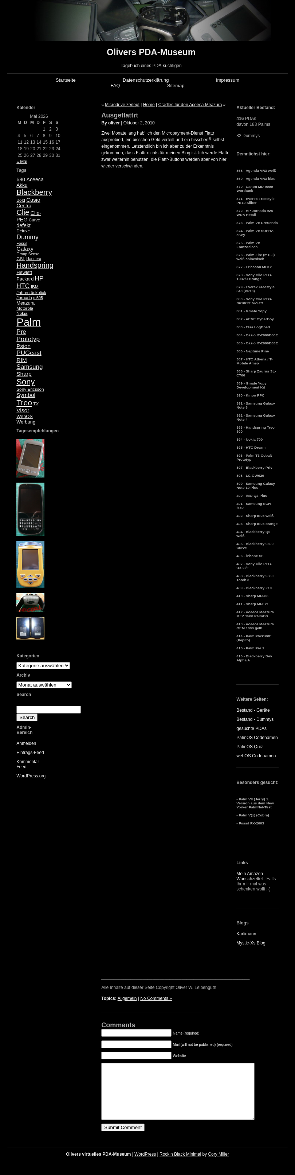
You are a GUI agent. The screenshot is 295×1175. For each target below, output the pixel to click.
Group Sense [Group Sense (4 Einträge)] (27, 254)
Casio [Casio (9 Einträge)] (33, 200)
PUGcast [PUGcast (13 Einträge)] (28, 352)
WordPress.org (31, 775)
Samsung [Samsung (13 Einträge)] (29, 366)
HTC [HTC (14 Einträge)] (23, 286)
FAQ (115, 85)
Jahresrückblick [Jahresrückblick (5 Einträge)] (31, 292)
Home (149, 104)
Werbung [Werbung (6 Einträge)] (25, 422)
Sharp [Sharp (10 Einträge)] (23, 374)
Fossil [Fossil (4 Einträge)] (21, 243)
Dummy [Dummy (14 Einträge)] (27, 237)
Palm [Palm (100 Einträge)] (28, 322)
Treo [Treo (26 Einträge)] (24, 402)
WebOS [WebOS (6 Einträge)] (24, 416)
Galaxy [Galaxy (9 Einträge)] (25, 249)
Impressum (227, 80)
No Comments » (156, 998)
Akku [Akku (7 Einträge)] (21, 185)
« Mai (21, 161)
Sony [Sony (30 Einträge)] (25, 381)
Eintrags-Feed (30, 752)
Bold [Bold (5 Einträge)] (20, 200)
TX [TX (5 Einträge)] (36, 403)
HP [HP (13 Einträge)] (39, 278)
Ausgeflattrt (119, 115)
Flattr (209, 133)
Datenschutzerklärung (146, 80)
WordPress (145, 1165)
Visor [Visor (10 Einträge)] (22, 410)
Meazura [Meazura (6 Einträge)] (25, 303)
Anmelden (26, 743)
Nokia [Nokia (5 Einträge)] (21, 313)
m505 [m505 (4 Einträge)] (38, 297)
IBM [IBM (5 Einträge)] (35, 286)
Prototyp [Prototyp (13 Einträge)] (28, 339)
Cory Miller (218, 1165)
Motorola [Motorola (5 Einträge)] (24, 308)
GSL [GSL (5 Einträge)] (20, 258)
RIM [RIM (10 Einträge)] (21, 360)
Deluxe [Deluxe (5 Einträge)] (23, 230)
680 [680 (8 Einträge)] (20, 179)
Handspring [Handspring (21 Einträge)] (35, 265)
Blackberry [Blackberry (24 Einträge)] (34, 192)
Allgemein (127, 998)
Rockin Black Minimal (180, 1165)
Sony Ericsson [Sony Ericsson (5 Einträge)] (30, 389)
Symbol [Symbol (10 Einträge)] (25, 395)
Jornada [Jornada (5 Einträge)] (24, 297)
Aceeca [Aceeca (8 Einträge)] (35, 179)
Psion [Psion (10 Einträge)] (23, 346)
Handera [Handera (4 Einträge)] (33, 258)
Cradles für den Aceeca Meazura (190, 104)
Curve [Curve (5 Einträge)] (34, 220)
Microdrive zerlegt (122, 104)
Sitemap (176, 85)
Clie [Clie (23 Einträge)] (22, 212)
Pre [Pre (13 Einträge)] (21, 331)
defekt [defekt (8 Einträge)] (23, 225)
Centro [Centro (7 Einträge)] (23, 205)
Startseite (66, 80)
